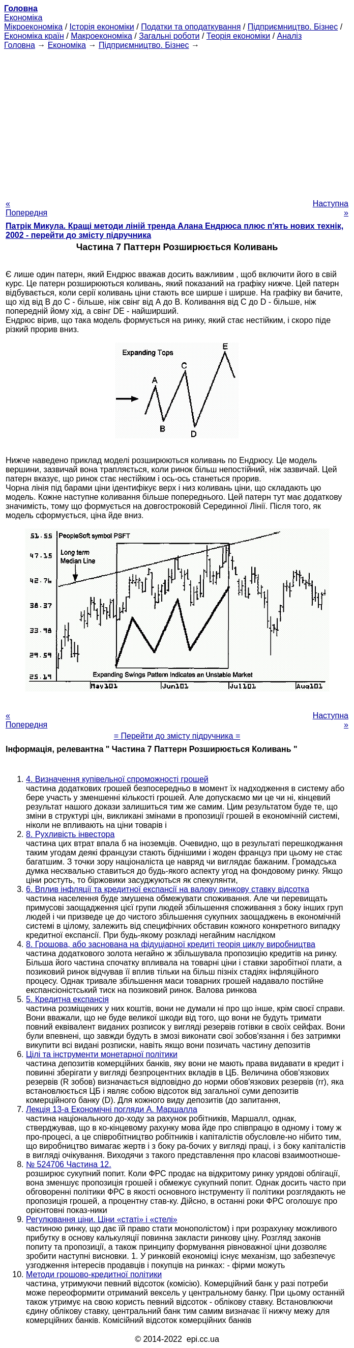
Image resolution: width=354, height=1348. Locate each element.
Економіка (23, 17)
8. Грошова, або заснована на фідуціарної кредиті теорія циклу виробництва (170, 944)
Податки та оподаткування (191, 26)
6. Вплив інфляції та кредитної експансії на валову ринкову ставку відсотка (167, 889)
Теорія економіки (238, 36)
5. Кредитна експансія (67, 999)
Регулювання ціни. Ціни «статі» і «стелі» (102, 1219)
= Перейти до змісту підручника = (177, 736)
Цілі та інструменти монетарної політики (102, 1054)
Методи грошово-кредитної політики (94, 1274)
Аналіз (289, 36)
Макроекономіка (101, 36)
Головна (19, 45)
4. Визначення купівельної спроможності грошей (117, 779)
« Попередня (26, 208)
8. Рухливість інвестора (70, 834)
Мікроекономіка (33, 26)
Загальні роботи (169, 36)
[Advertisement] (177, 121)
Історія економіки (102, 26)
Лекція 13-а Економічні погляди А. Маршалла (111, 1109)
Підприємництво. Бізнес (293, 26)
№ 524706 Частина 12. (68, 1164)
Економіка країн (34, 36)
